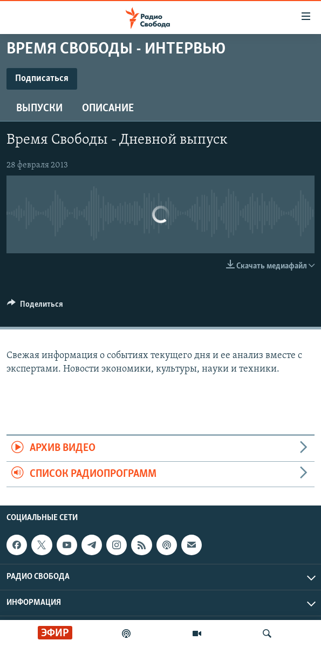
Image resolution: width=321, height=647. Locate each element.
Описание (108, 108)
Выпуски (39, 108)
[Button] (35, 306)
